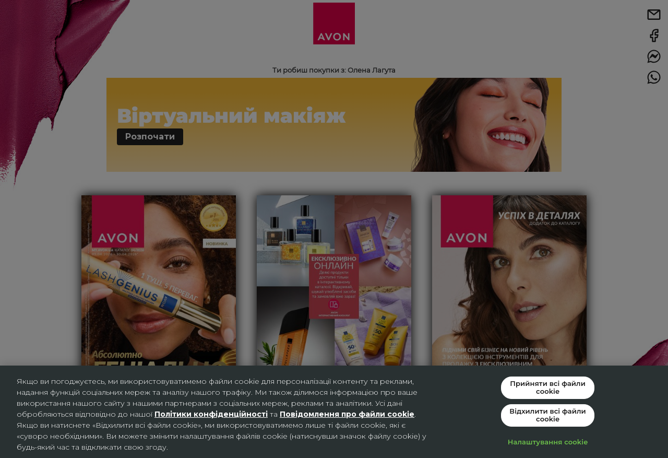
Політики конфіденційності (211, 414)
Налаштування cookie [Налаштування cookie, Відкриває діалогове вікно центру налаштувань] (548, 442)
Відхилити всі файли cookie (547, 415)
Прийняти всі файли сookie (548, 387)
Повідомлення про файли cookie (347, 414)
